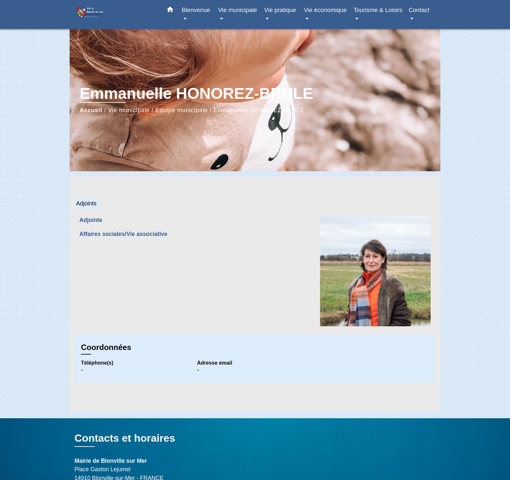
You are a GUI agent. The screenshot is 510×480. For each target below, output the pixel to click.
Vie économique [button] (325, 9)
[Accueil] (115, 14)
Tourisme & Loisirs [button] (378, 9)
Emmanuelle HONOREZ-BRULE (259, 110)
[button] (170, 11)
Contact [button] (419, 9)
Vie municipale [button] (237, 9)
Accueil (91, 110)
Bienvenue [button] (196, 9)
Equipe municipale (181, 110)
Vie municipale (129, 110)
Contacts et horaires (124, 438)
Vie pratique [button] (280, 9)
